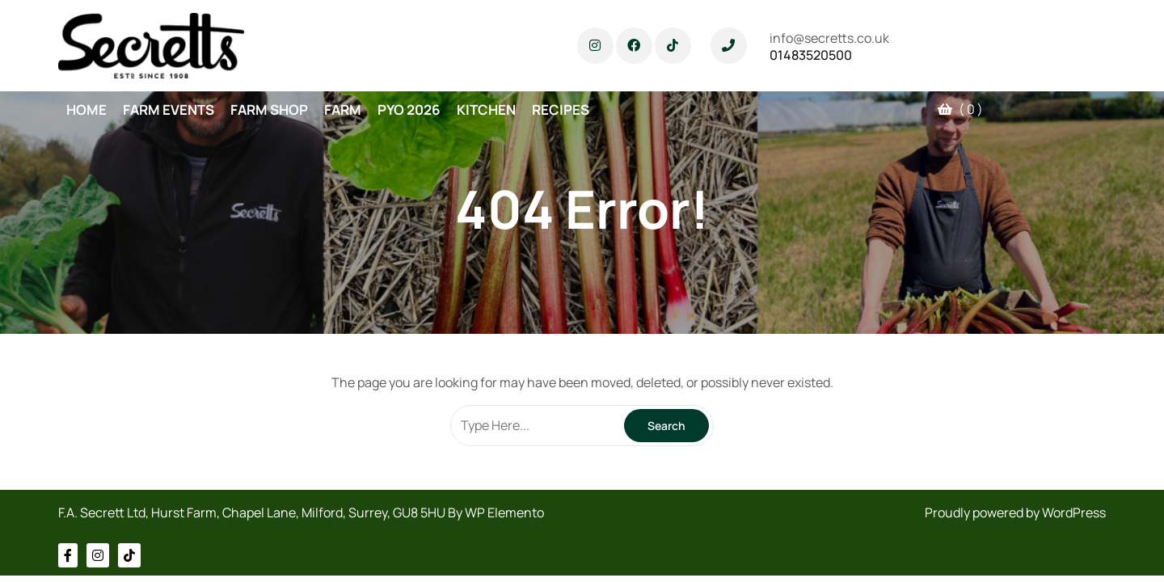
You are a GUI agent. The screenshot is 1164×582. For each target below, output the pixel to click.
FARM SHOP (269, 109)
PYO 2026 (409, 109)
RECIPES (560, 109)
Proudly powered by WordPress (1015, 512)
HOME (86, 109)
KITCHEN (486, 109)
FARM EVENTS (168, 109)
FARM (342, 109)
